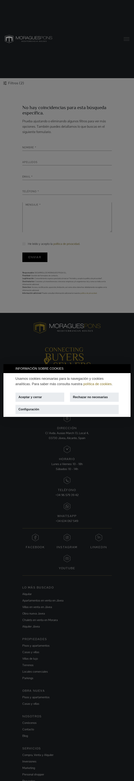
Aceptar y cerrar (30, 397)
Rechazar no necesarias (90, 397)
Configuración (29, 409)
